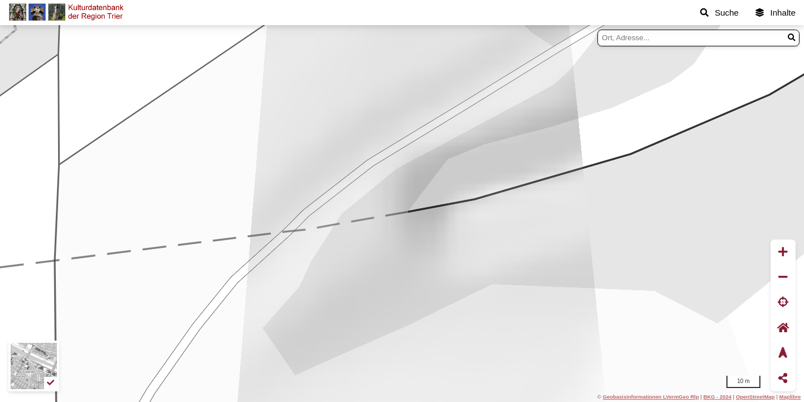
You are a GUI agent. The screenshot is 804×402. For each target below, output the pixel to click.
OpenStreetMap (755, 397)
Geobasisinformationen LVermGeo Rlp (650, 397)
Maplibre (790, 397)
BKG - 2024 (717, 397)
